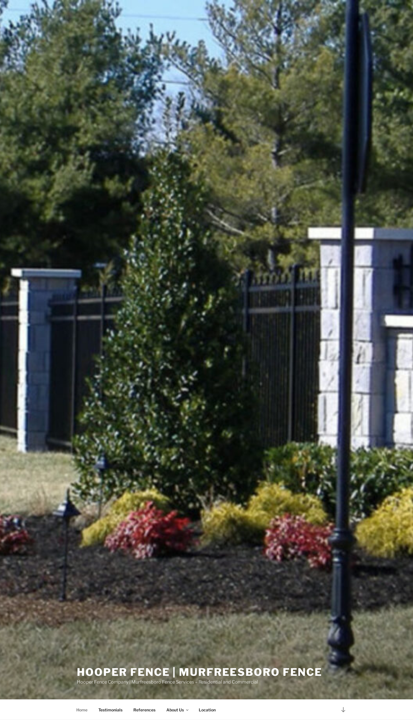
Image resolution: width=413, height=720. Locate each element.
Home (81, 709)
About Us (177, 709)
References (144, 709)
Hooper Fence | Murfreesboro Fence (199, 672)
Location (207, 709)
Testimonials (110, 709)
